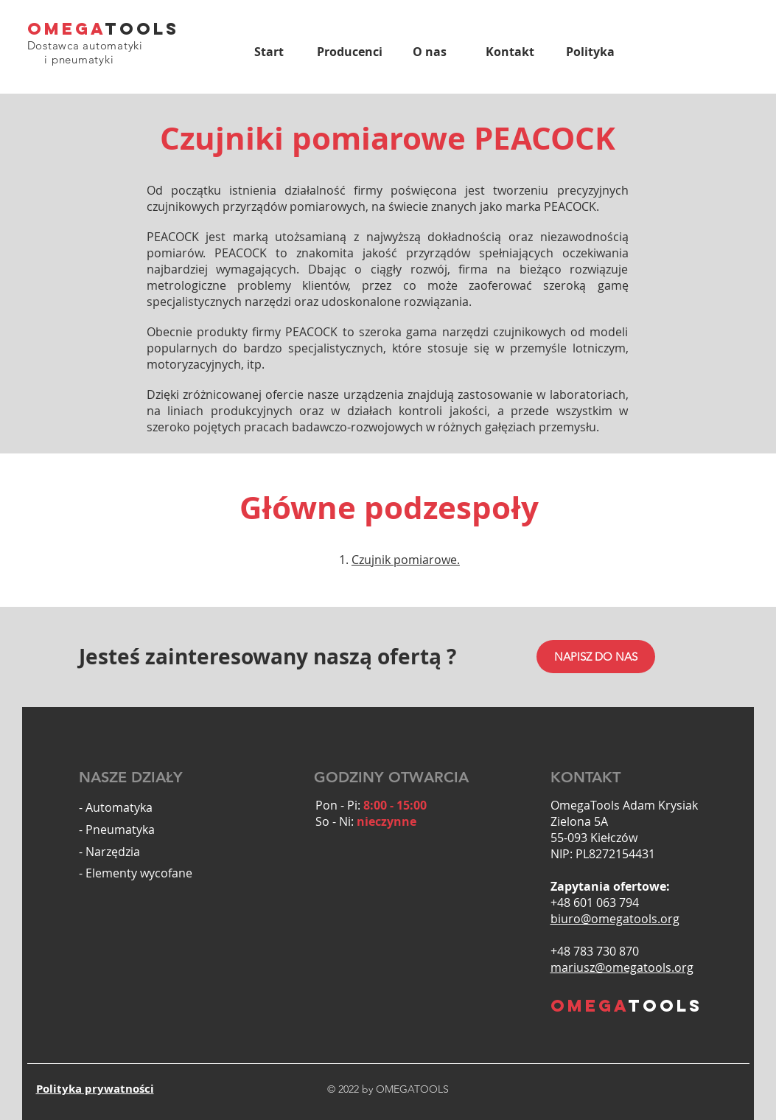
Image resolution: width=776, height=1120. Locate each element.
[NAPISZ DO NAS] (595, 656)
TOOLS (142, 28)
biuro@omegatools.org (614, 919)
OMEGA (66, 28)
